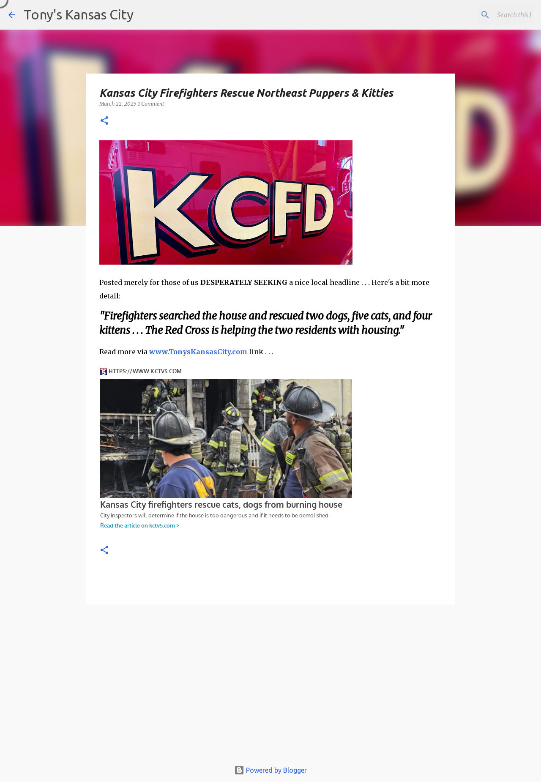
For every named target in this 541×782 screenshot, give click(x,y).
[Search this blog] (489, 15)
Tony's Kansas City (79, 14)
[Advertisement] (270, 686)
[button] (104, 121)
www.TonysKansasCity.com (198, 351)
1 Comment (151, 104)
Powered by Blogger (270, 770)
